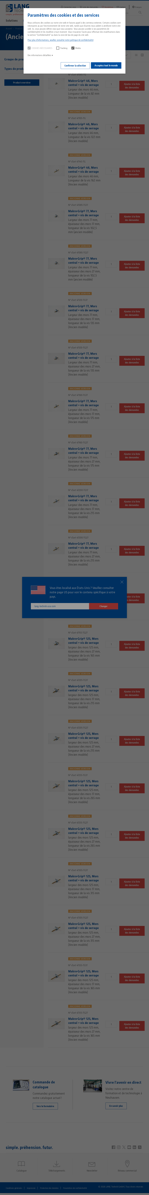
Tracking (61, 48)
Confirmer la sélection (74, 65)
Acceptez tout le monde (106, 65)
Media (76, 48)
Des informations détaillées (39, 55)
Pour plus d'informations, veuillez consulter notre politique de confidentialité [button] (60, 40)
